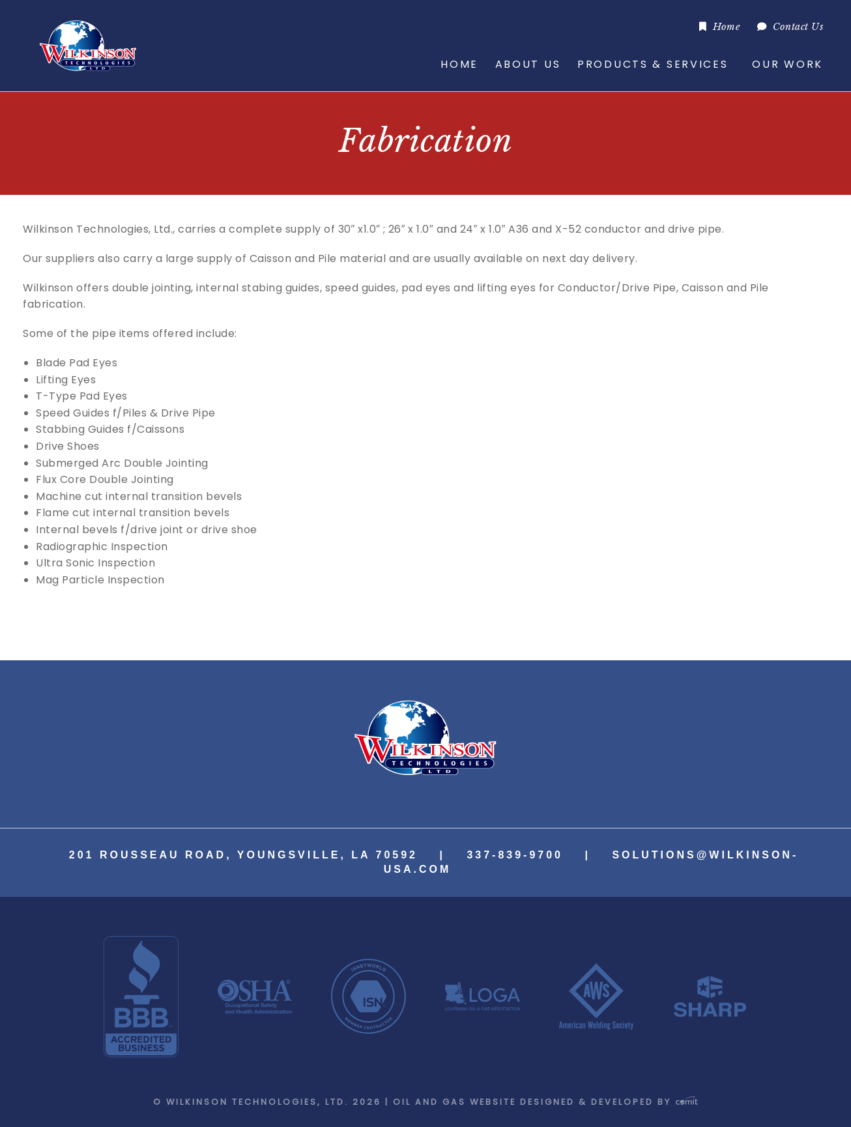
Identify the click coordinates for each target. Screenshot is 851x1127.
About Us (528, 64)
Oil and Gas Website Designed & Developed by (545, 1101)
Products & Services (652, 64)
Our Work (787, 64)
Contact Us (798, 27)
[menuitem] (720, 26)
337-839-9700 (515, 854)
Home (726, 27)
